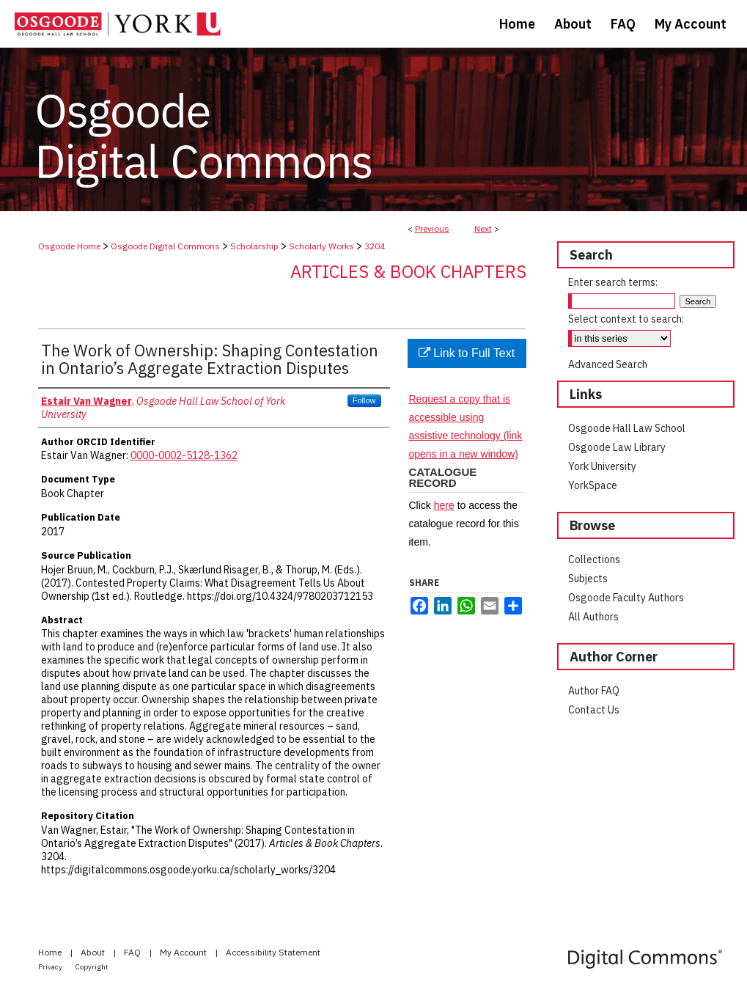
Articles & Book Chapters (408, 271)
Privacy (51, 967)
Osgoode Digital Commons (165, 246)
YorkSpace (592, 485)
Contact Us (593, 709)
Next (483, 228)
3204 (374, 246)
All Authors (593, 616)
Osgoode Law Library (617, 447)
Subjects (588, 578)
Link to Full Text (467, 353)
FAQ (133, 952)
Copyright (92, 967)
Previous (432, 228)
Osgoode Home (69, 246)
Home (51, 952)
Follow (364, 400)
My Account (184, 952)
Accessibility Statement (273, 952)
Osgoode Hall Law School (626, 428)
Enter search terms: (613, 282)
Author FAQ (593, 690)
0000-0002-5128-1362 (184, 455)
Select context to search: (626, 319)
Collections (594, 559)
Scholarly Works (321, 246)
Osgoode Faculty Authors (626, 597)
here (444, 505)
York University (602, 466)
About (94, 952)
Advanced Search (607, 364)
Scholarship (254, 246)
